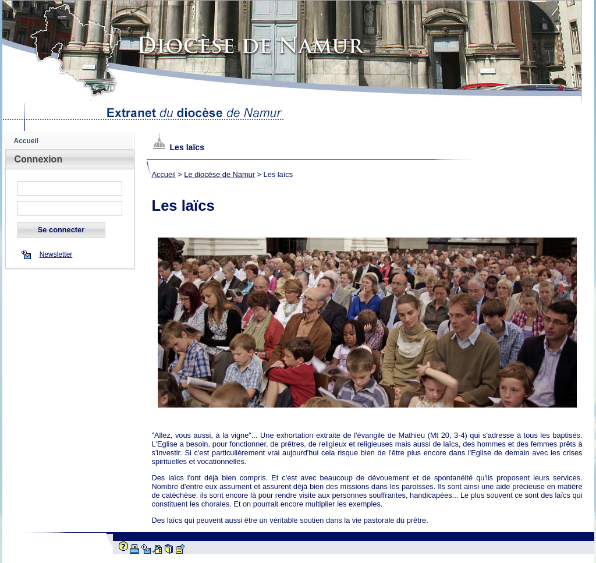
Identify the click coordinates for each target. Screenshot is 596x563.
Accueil (26, 141)
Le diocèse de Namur (219, 174)
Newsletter (56, 254)
